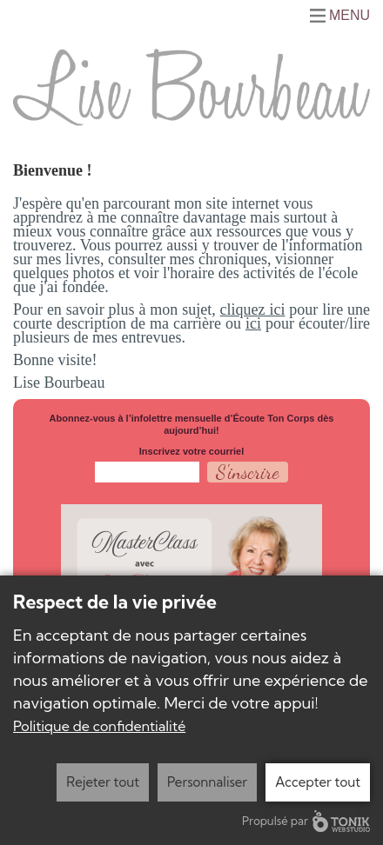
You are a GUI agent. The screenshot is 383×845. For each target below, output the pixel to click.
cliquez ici (253, 309)
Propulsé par (306, 821)
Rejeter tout (102, 782)
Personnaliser (207, 782)
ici (253, 323)
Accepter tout (317, 782)
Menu (349, 16)
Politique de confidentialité (99, 726)
